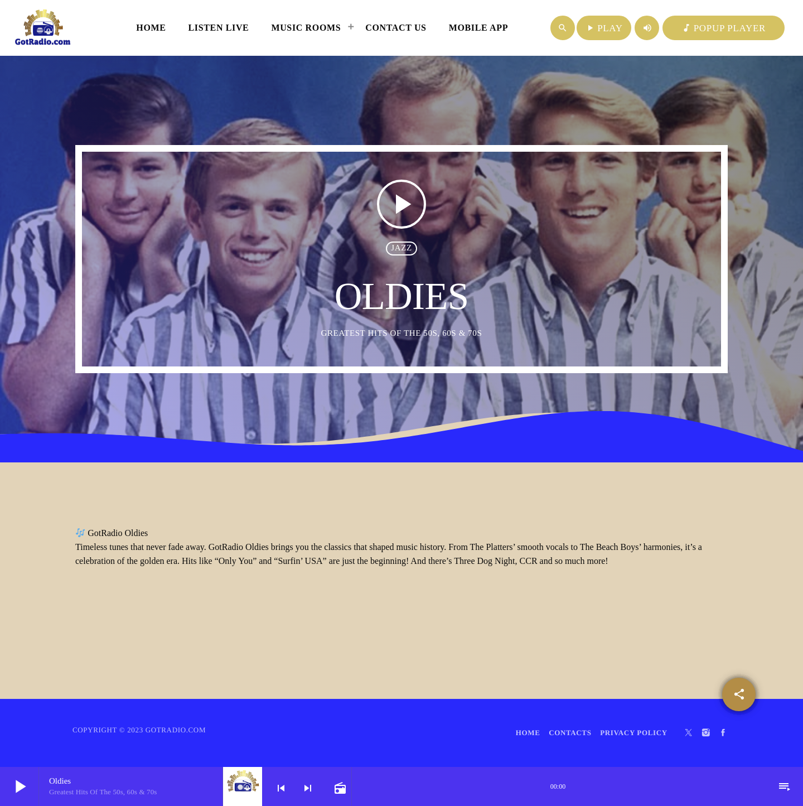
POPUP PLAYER (723, 28)
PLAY (604, 28)
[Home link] (43, 27)
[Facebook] (723, 733)
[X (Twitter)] (688, 733)
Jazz (401, 248)
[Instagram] (706, 733)
